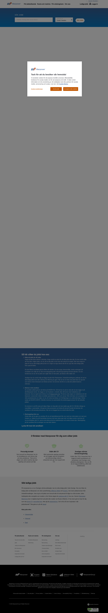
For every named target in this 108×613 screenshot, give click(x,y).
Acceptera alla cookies (70, 89)
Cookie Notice (63, 84)
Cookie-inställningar (37, 89)
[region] (54, 79)
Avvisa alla (56, 89)
